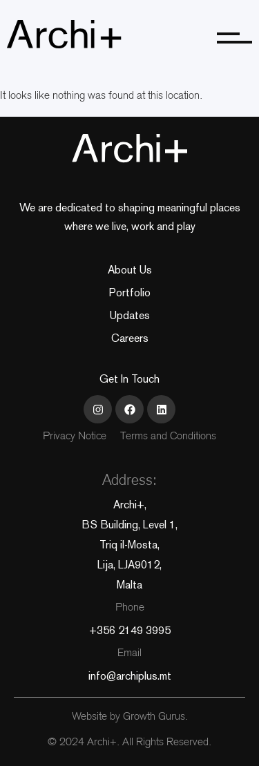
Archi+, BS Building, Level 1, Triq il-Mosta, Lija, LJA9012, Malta (129, 544)
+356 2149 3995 (130, 630)
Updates (130, 315)
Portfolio (130, 292)
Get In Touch (129, 378)
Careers (129, 338)
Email (129, 654)
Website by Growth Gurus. (130, 717)
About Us (130, 269)
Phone (129, 608)
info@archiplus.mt (129, 675)
